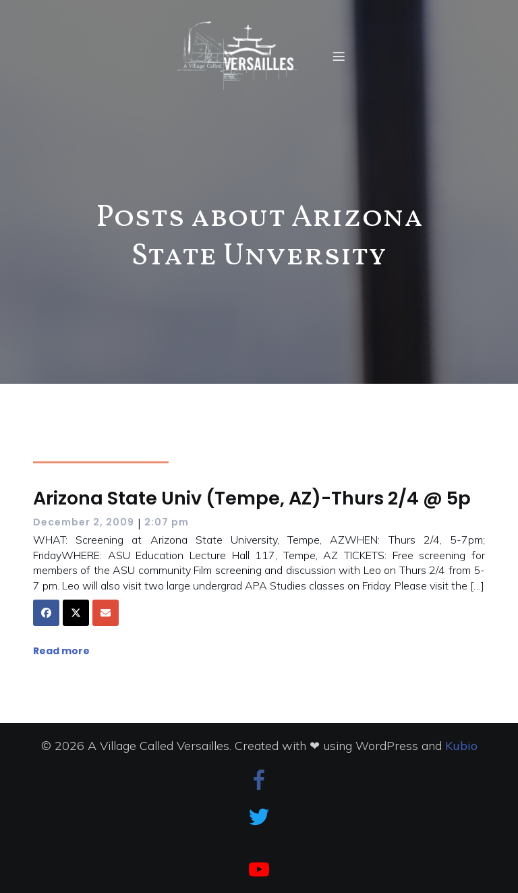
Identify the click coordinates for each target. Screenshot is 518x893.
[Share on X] (76, 613)
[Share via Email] (105, 613)
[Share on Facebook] (46, 613)
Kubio (461, 745)
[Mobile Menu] (339, 56)
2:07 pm (166, 522)
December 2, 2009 (83, 522)
